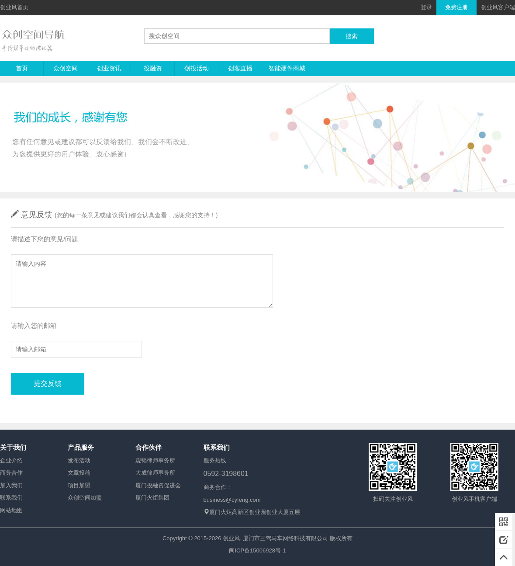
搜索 (352, 36)
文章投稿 (79, 472)
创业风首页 (14, 7)
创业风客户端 (498, 7)
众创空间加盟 (85, 497)
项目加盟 (79, 485)
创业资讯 (109, 68)
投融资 (153, 68)
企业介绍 (11, 460)
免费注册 (456, 7)
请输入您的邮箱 (34, 325)
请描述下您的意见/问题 (44, 239)
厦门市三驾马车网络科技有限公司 (285, 538)
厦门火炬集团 (152, 497)
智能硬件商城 (287, 68)
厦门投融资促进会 (158, 485)
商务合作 (11, 472)
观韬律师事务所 (155, 460)
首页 (22, 68)
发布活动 (79, 460)
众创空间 (65, 68)
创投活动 (196, 68)
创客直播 (240, 68)
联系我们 (11, 497)
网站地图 (11, 510)
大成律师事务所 (155, 472)
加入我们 (11, 485)
